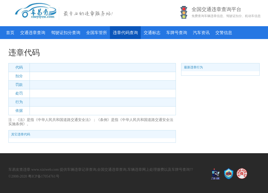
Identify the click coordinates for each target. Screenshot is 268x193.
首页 (10, 32)
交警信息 (223, 32)
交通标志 (152, 32)
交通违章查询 (32, 32)
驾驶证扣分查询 (65, 32)
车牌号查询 (176, 32)
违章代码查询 (125, 32)
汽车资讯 (201, 32)
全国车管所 (96, 32)
